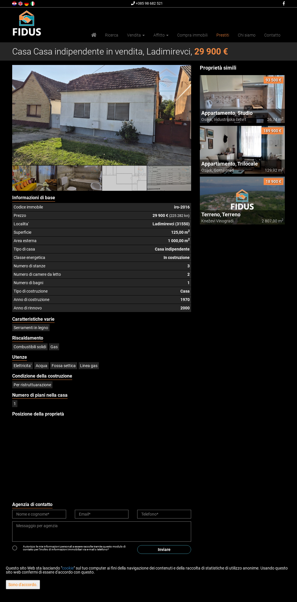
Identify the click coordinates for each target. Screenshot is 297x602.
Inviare (164, 549)
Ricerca (111, 35)
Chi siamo (247, 35)
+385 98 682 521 (147, 3)
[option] (34, 178)
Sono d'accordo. (22, 584)
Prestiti (222, 35)
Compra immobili (192, 35)
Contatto (272, 35)
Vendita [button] (136, 35)
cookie (68, 568)
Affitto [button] (161, 35)
